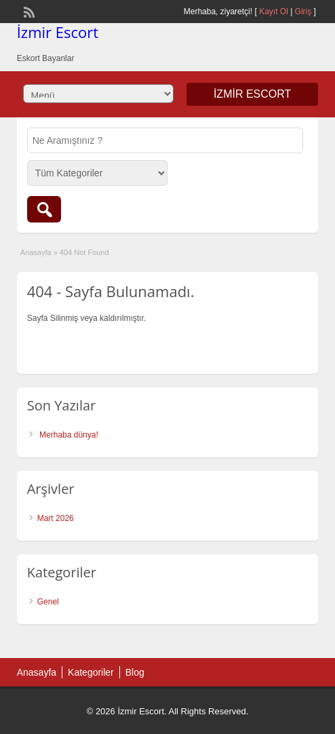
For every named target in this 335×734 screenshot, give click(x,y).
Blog (134, 672)
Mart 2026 (55, 518)
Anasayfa (36, 252)
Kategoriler (91, 672)
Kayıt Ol (273, 11)
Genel (48, 601)
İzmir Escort (57, 32)
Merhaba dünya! (68, 435)
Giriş (303, 11)
